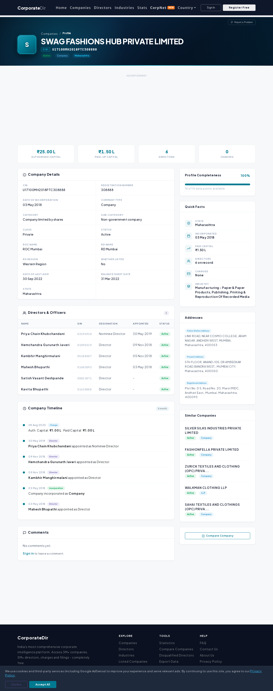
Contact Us (209, 649)
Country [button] (185, 8)
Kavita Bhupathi (34, 389)
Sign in (28, 553)
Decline (16, 684)
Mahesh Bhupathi (35, 367)
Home (61, 8)
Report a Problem (242, 22)
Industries (124, 8)
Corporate (31, 7)
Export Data (169, 661)
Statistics (167, 643)
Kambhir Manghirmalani (40, 356)
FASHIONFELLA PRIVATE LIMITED (212, 449)
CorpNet (162, 8)
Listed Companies (133, 661)
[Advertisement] (136, 108)
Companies (80, 8)
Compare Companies (176, 649)
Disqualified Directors (176, 655)
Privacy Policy (211, 661)
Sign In (211, 7)
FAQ (203, 643)
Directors (103, 8)
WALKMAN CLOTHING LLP (206, 488)
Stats (142, 8)
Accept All (42, 684)
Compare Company (218, 535)
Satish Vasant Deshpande (42, 378)
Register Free (239, 7)
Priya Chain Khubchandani (43, 334)
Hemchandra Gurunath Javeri (45, 345)
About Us (207, 655)
